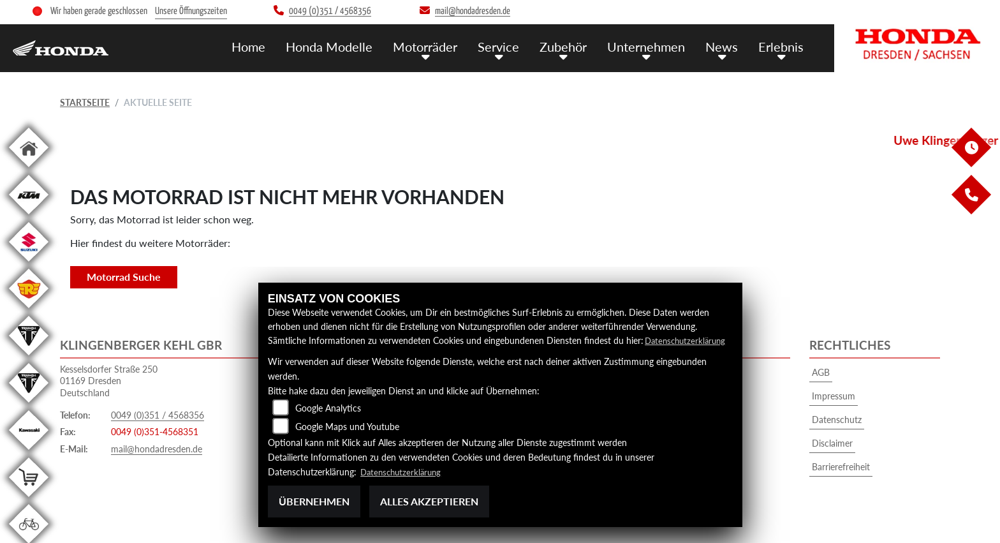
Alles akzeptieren (429, 501)
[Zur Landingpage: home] (29, 169)
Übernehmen (314, 501)
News (725, 45)
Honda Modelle (343, 45)
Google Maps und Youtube (347, 426)
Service (508, 45)
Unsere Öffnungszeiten (191, 11)
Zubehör (571, 45)
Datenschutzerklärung (688, 340)
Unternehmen (651, 45)
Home (265, 45)
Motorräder (437, 45)
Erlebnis (782, 45)
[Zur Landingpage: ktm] (29, 217)
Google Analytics (328, 408)
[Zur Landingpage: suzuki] (29, 264)
